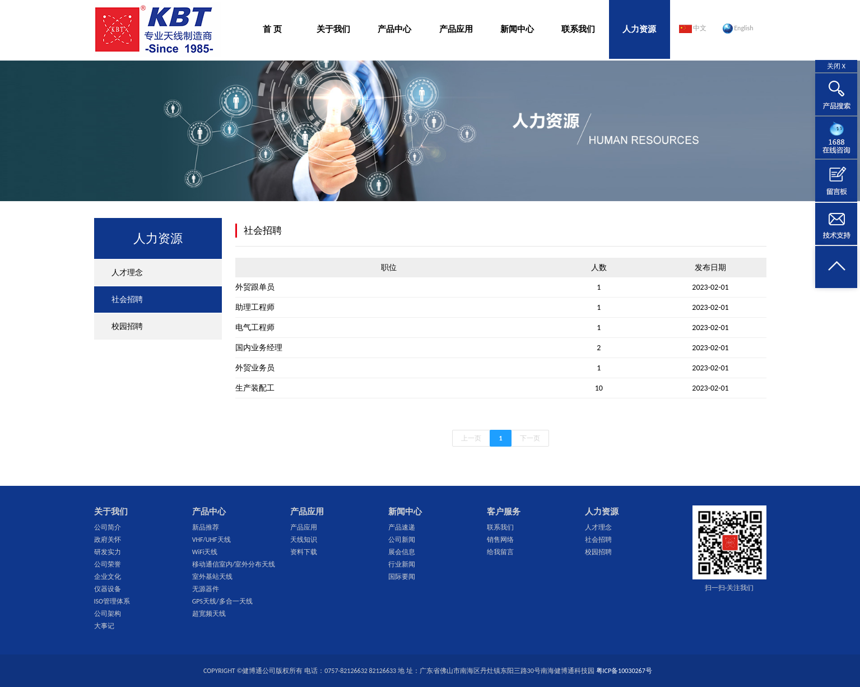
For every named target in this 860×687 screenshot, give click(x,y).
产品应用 (456, 29)
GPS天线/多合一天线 (222, 601)
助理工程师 (255, 307)
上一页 (471, 438)
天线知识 (303, 540)
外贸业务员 (255, 368)
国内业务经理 (258, 347)
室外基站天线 (212, 577)
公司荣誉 (107, 564)
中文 (693, 28)
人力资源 (639, 29)
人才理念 (127, 272)
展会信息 (401, 552)
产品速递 (401, 527)
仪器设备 (107, 589)
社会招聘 (127, 299)
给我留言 (500, 552)
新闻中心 (517, 29)
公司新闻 (401, 540)
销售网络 (500, 540)
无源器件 (205, 589)
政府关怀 (107, 540)
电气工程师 (255, 327)
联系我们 (578, 29)
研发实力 (107, 552)
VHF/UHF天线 (211, 540)
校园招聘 (127, 326)
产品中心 (394, 29)
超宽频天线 (209, 614)
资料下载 (303, 552)
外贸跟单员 (255, 287)
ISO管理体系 (112, 601)
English (738, 29)
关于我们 (333, 29)
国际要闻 (401, 577)
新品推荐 (205, 527)
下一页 (530, 438)
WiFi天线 (205, 552)
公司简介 (107, 527)
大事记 (104, 626)
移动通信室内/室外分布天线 (234, 564)
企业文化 (107, 577)
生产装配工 (255, 388)
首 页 (272, 29)
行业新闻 (401, 564)
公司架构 (107, 614)
